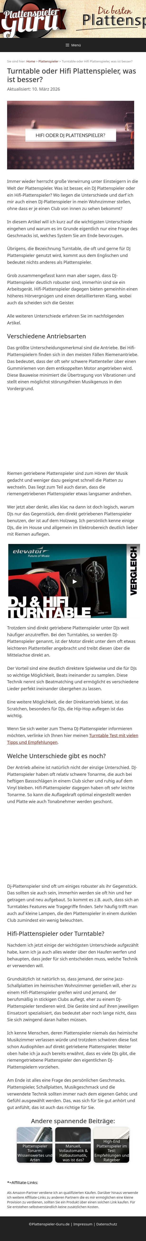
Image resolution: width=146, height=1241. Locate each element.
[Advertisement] (73, 431)
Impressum (82, 1224)
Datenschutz (106, 1224)
